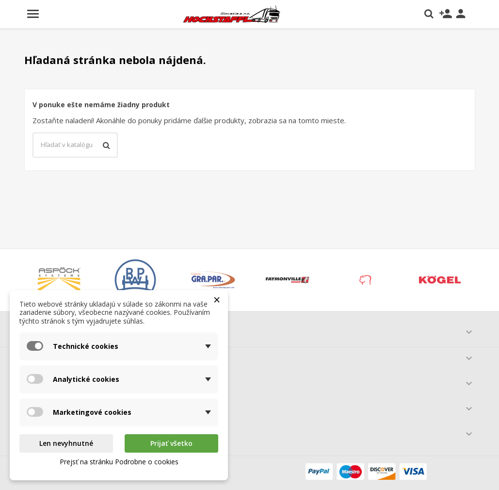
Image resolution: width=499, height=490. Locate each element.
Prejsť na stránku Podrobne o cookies (119, 461)
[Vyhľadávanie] (75, 145)
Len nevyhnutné (66, 443)
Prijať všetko (171, 443)
